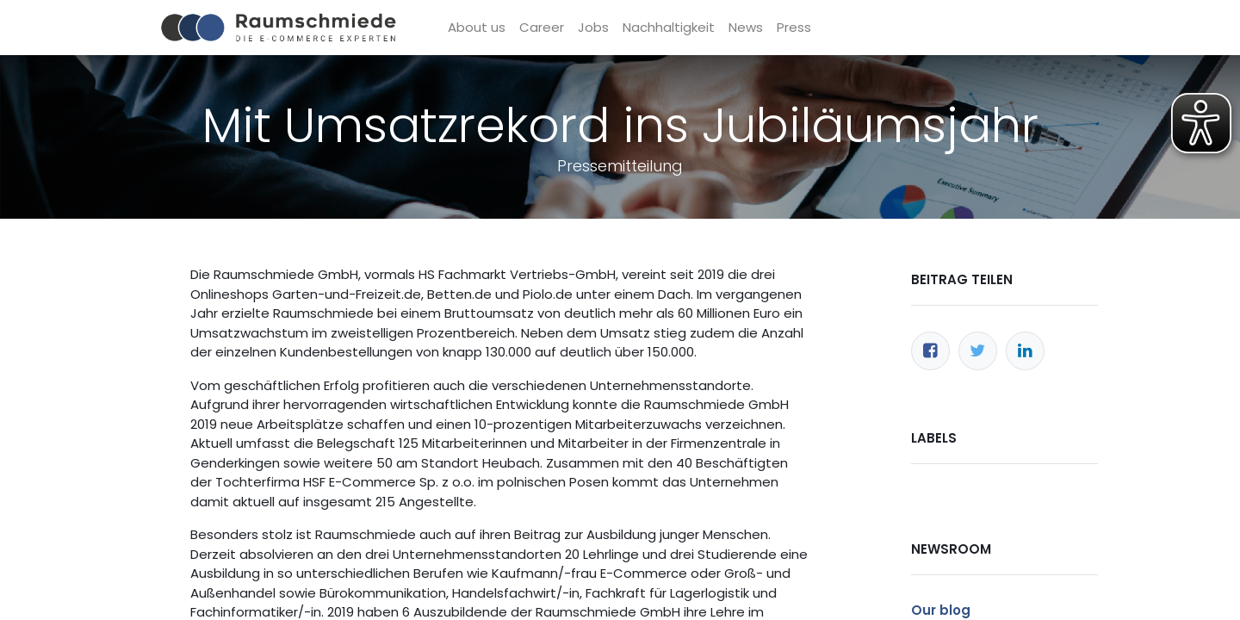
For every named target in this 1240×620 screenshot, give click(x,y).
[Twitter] (977, 351)
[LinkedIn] (1025, 351)
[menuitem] (476, 28)
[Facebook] (930, 351)
